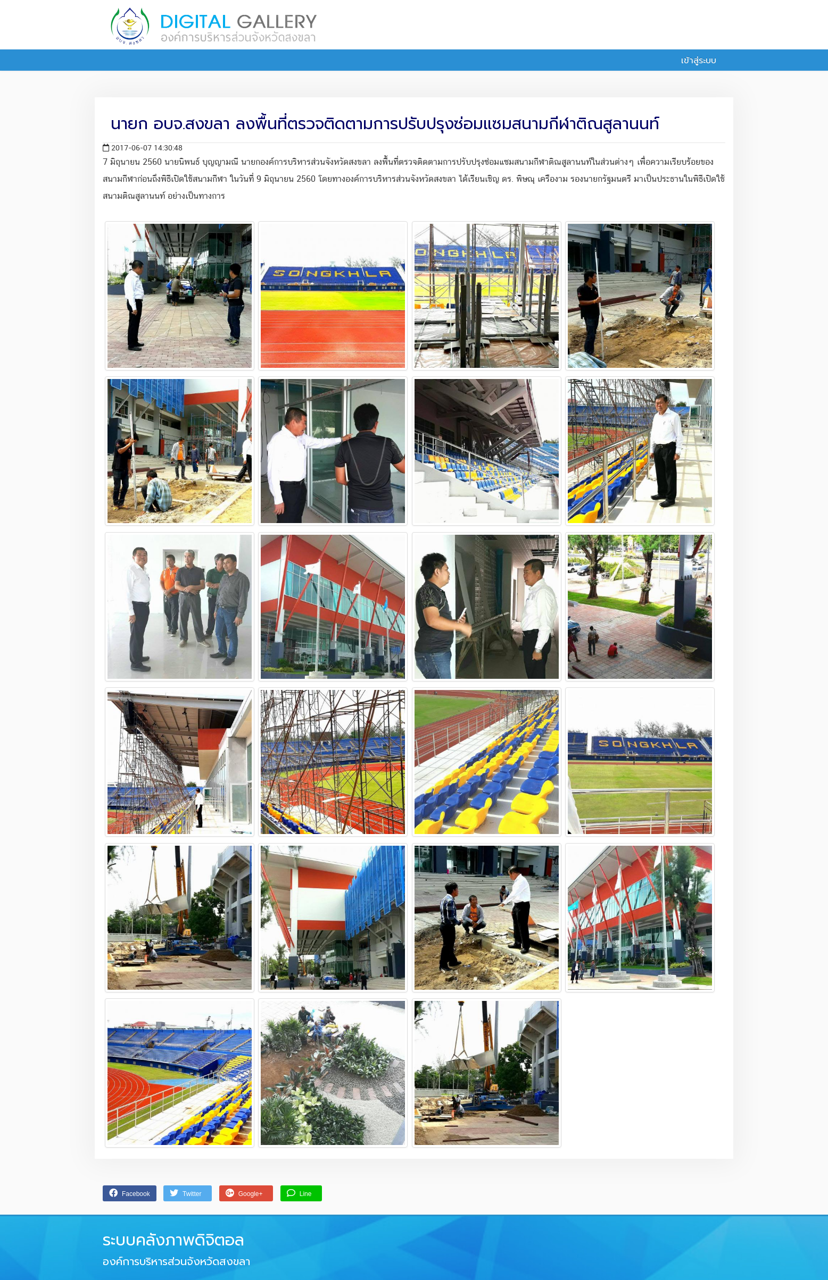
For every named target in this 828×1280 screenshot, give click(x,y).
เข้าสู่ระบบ (692, 60)
